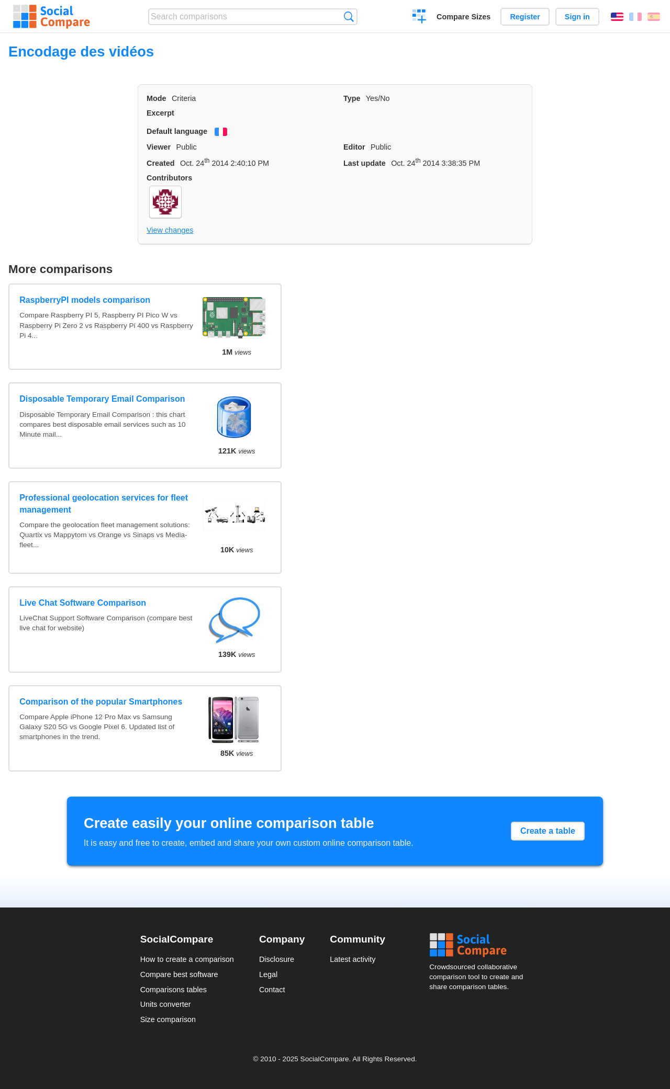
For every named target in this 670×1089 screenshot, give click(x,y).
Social (479, 945)
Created (161, 163)
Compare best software (179, 974)
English (617, 17)
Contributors (169, 178)
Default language (177, 131)
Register (525, 17)
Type (352, 98)
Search (349, 16)
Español (653, 17)
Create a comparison (419, 18)
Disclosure (276, 959)
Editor (354, 147)
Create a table (547, 830)
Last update (364, 163)
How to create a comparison (187, 959)
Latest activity (352, 959)
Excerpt (160, 113)
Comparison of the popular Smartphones (100, 701)
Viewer (159, 147)
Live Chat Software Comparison (82, 602)
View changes (170, 230)
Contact (272, 989)
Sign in (577, 17)
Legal (268, 974)
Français (635, 17)
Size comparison (168, 1019)
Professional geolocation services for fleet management (103, 503)
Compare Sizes (463, 17)
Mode (156, 98)
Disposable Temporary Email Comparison (102, 398)
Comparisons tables (173, 989)
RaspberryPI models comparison (84, 300)
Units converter (165, 1004)
